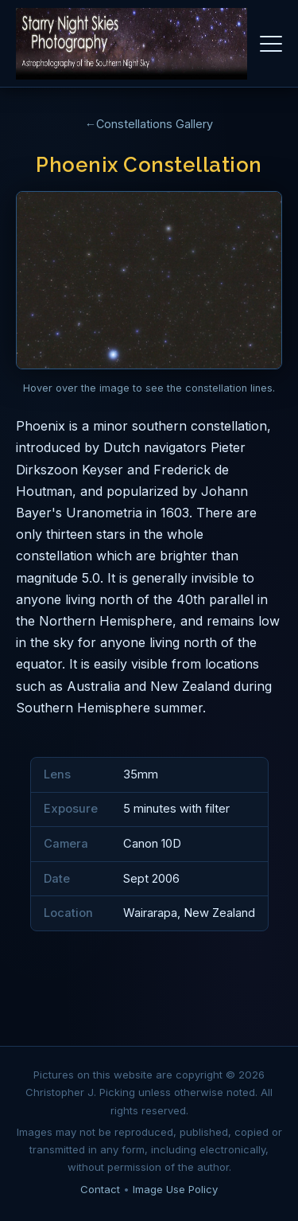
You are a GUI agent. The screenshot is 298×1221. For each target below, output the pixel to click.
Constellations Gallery (154, 124)
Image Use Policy (175, 1189)
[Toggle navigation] (271, 44)
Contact (100, 1189)
